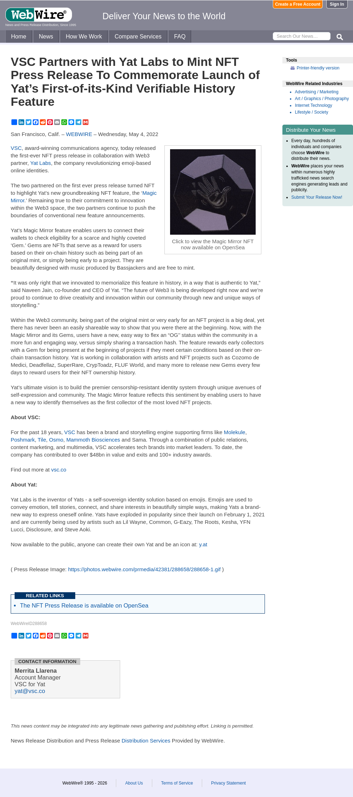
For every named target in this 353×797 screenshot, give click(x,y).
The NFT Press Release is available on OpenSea (84, 605)
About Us (134, 783)
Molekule (234, 432)
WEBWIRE (79, 134)
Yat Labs (40, 163)
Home (18, 36)
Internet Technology (313, 105)
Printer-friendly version (318, 68)
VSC (16, 148)
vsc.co (58, 470)
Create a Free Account (298, 4)
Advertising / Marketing (316, 91)
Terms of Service (177, 783)
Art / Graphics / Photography (322, 98)
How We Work (84, 36)
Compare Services (138, 36)
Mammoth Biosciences (93, 440)
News (46, 36)
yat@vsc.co (30, 691)
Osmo (56, 440)
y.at (203, 544)
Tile (42, 440)
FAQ (179, 36)
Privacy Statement (228, 783)
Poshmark (23, 440)
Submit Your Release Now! (316, 197)
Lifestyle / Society (311, 112)
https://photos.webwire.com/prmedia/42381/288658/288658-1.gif (144, 569)
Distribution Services (146, 741)
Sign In (337, 4)
